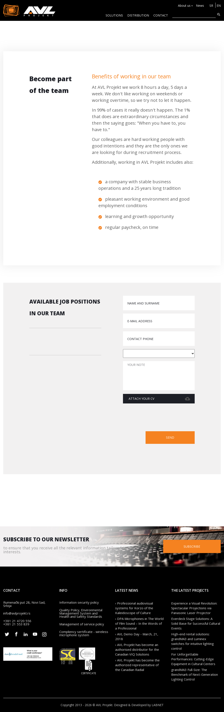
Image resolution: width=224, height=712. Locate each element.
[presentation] (162, 418)
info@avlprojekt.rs (16, 613)
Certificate (88, 667)
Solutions (114, 15)
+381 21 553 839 (16, 624)
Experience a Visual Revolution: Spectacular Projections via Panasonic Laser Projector (194, 608)
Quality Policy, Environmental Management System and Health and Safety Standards (80, 613)
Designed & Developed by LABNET (139, 705)
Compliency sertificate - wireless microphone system (83, 633)
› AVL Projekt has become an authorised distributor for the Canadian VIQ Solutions (137, 649)
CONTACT (160, 15)
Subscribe (192, 546)
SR (211, 5)
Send (170, 437)
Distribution (138, 15)
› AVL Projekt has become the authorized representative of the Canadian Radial (137, 665)
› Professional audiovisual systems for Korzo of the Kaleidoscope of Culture (134, 608)
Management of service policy (81, 624)
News (200, 5)
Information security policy (79, 602)
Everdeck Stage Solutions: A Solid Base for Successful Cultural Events (195, 623)
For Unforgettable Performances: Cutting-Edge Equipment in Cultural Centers (193, 659)
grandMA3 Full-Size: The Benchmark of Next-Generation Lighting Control (194, 674)
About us (184, 5)
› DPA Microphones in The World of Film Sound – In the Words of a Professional (139, 623)
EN (219, 5)
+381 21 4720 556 (17, 621)
